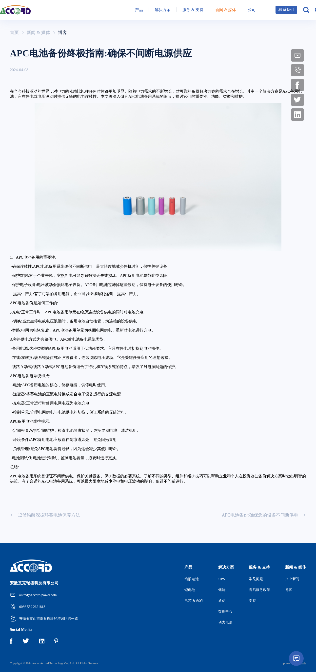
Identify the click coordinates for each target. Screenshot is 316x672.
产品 (139, 10)
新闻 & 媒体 (225, 10)
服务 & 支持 (192, 10)
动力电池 (225, 622)
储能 (221, 590)
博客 (62, 32)
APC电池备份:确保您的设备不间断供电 (264, 515)
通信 (221, 601)
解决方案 (163, 10)
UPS (221, 579)
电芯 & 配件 (193, 601)
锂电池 (189, 590)
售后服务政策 (259, 590)
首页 (14, 32)
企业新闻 (292, 579)
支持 (252, 601)
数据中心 (225, 611)
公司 (252, 10)
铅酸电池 (191, 579)
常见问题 (256, 579)
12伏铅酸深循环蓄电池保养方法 (45, 515)
